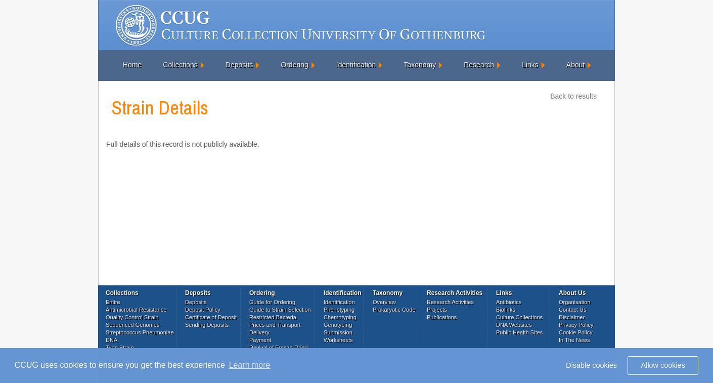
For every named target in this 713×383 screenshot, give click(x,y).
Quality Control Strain (132, 317)
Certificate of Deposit (211, 317)
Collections (180, 65)
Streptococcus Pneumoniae (140, 332)
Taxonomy (420, 65)
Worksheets (338, 340)
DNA (111, 340)
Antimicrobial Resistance (136, 310)
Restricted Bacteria (272, 317)
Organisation (574, 302)
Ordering (294, 65)
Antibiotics (508, 302)
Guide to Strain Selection (280, 310)
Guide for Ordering (272, 302)
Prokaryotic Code (394, 310)
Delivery (259, 332)
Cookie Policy (576, 332)
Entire (113, 302)
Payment (260, 340)
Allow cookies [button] (663, 365)
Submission (338, 332)
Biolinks (505, 310)
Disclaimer (572, 317)
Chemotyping (340, 317)
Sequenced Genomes (132, 325)
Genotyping (338, 325)
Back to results (573, 96)
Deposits (239, 65)
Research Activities (450, 302)
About (575, 65)
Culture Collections (519, 317)
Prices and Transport (275, 325)
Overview (384, 302)
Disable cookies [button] (591, 365)
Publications (442, 317)
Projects (437, 310)
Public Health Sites (519, 332)
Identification (356, 65)
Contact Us (572, 310)
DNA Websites (514, 325)
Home (132, 65)
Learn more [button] (250, 365)
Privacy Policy (576, 325)
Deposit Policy (202, 310)
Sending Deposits (207, 325)
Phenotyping (339, 310)
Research (479, 65)
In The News (574, 340)
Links (530, 65)
